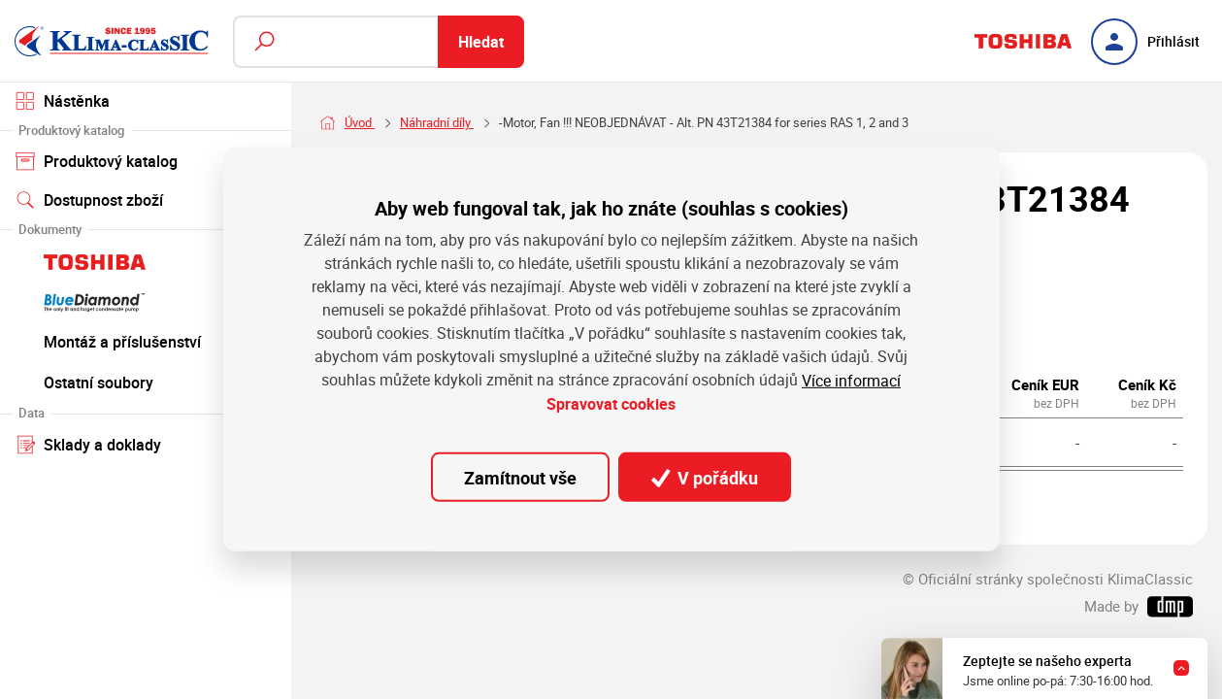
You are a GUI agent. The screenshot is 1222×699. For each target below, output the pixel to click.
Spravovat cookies (611, 403)
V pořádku (704, 477)
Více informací (851, 379)
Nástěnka (63, 101)
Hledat (481, 41)
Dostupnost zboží (90, 200)
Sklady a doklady (146, 443)
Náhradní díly (437, 123)
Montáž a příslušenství (146, 340)
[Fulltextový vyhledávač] (378, 42)
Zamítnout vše (520, 477)
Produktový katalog (146, 160)
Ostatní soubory (146, 381)
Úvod (360, 123)
